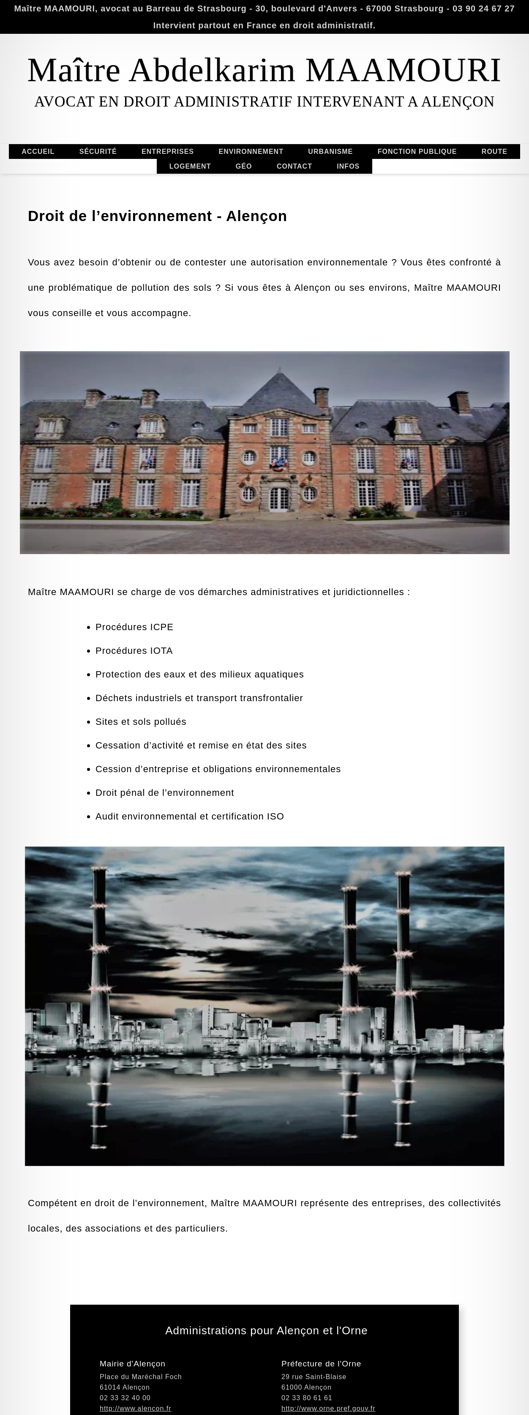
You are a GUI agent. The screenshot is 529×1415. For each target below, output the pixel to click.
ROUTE (487, 152)
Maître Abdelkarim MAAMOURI (264, 69)
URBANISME (323, 151)
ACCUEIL (30, 152)
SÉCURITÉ (98, 159)
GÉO (244, 174)
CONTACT (294, 174)
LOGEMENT (190, 159)
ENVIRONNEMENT (258, 152)
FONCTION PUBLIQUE (425, 152)
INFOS (348, 159)
